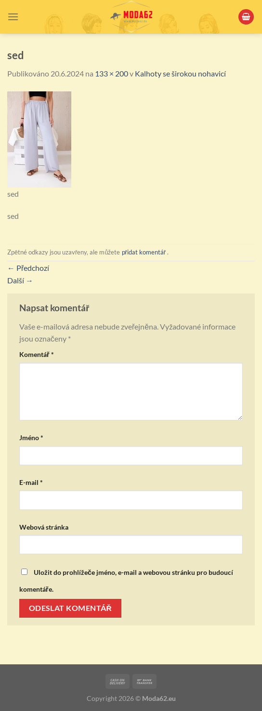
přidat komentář (144, 252)
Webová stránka (43, 527)
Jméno (31, 437)
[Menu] (13, 16)
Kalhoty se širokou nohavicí (180, 73)
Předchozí (28, 267)
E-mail (31, 482)
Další (20, 280)
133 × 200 (111, 73)
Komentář (36, 354)
